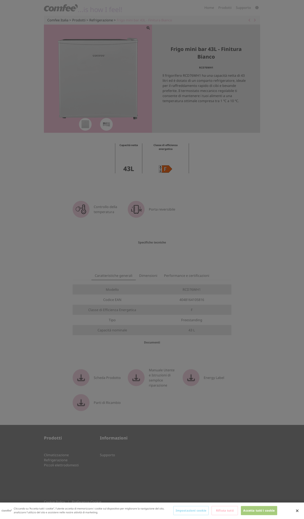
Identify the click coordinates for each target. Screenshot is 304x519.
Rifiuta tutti (225, 510)
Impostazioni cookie (191, 510)
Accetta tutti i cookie (259, 510)
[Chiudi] (297, 510)
